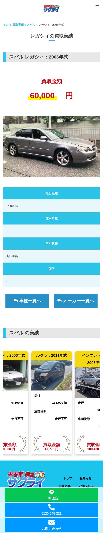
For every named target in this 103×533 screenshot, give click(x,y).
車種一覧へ (27, 300)
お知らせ (85, 478)
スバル (31, 24)
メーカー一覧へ (75, 300)
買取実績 (18, 24)
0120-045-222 (52, 510)
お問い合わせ (87, 486)
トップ (67, 478)
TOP (6, 24)
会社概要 (64, 486)
